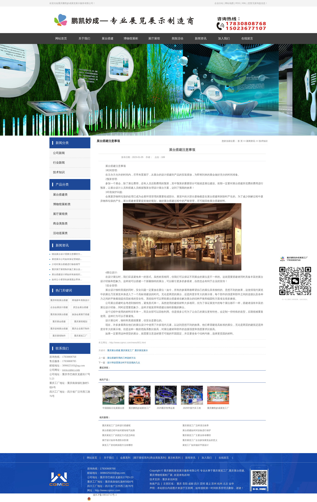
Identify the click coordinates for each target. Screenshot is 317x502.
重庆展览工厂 (80, 335)
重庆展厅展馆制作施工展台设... (67, 269)
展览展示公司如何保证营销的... (67, 259)
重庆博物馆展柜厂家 (161, 474)
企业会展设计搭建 (59, 307)
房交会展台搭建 (80, 307)
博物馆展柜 (131, 38)
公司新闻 (59, 152)
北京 (225, 483)
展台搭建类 (60, 194)
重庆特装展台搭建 (59, 300)
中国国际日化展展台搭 (113, 408)
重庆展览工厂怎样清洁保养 (195, 425)
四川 (196, 483)
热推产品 (155, 483)
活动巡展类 (60, 233)
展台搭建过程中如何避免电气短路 (118, 430)
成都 (190, 483)
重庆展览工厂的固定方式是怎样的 (118, 435)
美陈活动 (177, 38)
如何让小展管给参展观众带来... (67, 279)
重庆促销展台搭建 (59, 328)
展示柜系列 (174, 457)
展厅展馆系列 (141, 457)
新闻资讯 (200, 38)
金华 (231, 483)
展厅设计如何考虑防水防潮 (115, 440)
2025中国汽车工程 (192, 408)
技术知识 (59, 172)
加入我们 (224, 38)
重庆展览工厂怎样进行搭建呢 (116, 425)
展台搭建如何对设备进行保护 (196, 430)
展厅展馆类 (60, 213)
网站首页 (61, 38)
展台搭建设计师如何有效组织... (67, 274)
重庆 (179, 483)
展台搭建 (107, 38)
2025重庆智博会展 (166, 408)
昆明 (202, 483)
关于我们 (84, 38)
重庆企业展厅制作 (80, 328)
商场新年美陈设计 (80, 300)
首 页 (240, 141)
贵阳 (185, 483)
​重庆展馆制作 (59, 335)
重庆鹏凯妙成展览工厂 (140, 408)
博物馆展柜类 (62, 204)
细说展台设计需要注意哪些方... (67, 254)
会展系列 (125, 457)
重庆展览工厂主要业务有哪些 (196, 435)
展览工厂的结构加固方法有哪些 (117, 445)
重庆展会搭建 (59, 321)
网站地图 (229, 3)
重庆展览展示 (141, 350)
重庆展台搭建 (113, 350)
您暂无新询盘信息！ (258, 3)
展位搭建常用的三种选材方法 (121, 358)
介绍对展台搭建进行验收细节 (66, 264)
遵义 (208, 483)
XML (244, 3)
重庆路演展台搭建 (59, 314)
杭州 (219, 483)
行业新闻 (59, 162)
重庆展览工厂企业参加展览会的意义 (199, 440)
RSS (237, 3)
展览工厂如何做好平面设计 (195, 445)
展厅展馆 (154, 38)
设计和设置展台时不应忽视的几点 (123, 362)
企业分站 (218, 3)
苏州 (213, 483)
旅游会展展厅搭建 (80, 314)
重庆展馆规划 (80, 321)
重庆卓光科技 (170, 479)
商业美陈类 (60, 223)
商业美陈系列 (157, 457)
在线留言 (247, 38)
